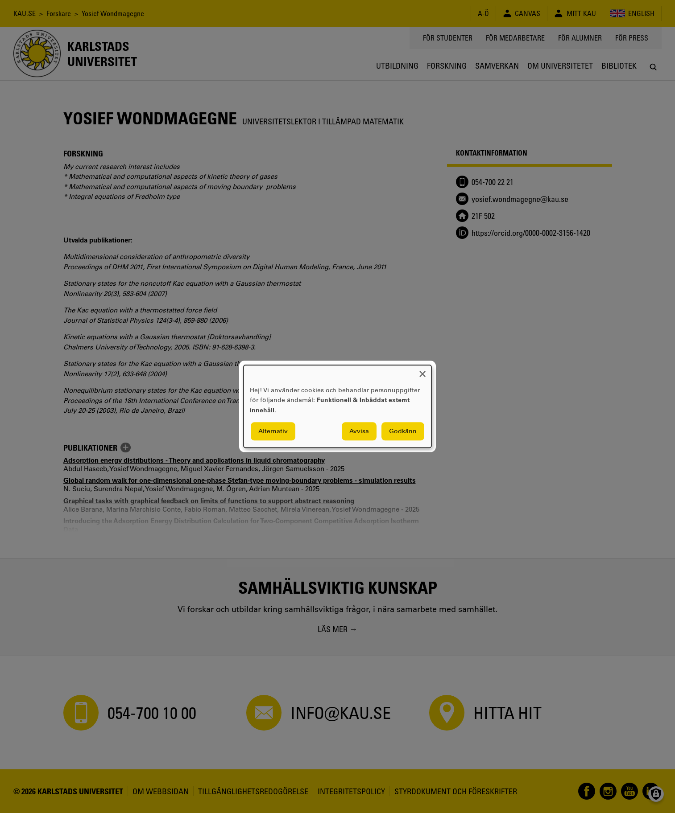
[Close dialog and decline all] (422, 370)
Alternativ (273, 431)
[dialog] (337, 406)
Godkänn (403, 431)
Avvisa (359, 431)
